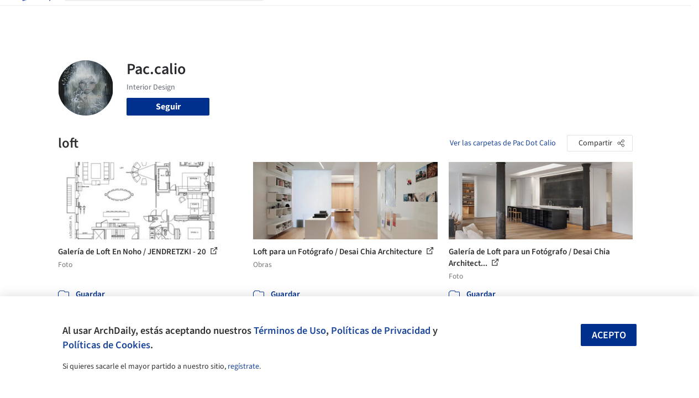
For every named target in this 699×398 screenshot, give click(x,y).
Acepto (609, 335)
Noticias (439, 15)
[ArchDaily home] (35, 15)
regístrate (243, 366)
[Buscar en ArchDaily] (172, 15)
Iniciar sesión (536, 15)
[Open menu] (664, 15)
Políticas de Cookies (106, 345)
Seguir (168, 107)
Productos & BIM (383, 15)
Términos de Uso (290, 330)
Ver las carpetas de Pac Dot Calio (503, 143)
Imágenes (325, 15)
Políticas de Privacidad (380, 330)
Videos (476, 15)
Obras (286, 15)
